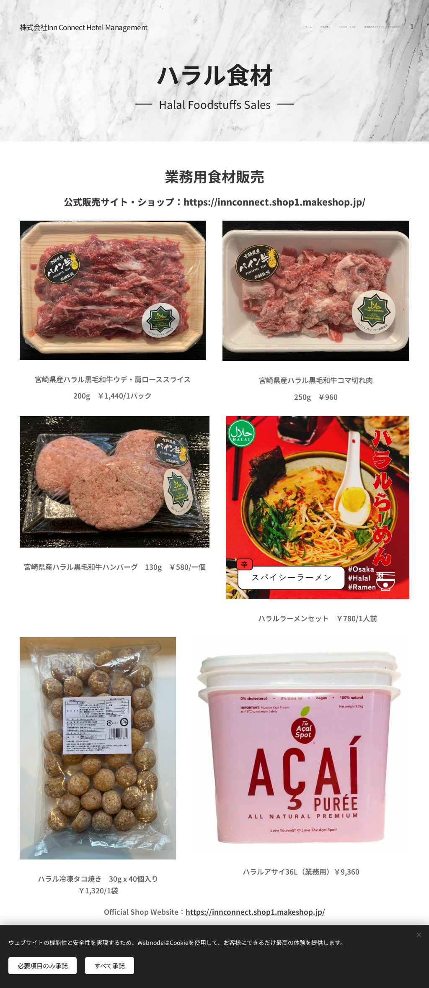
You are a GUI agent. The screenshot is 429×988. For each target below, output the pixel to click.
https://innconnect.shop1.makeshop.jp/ (274, 201)
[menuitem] (373, 27)
